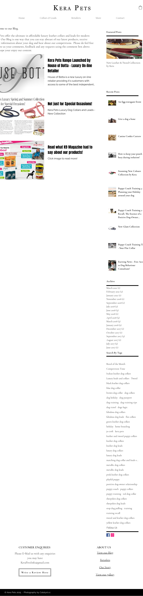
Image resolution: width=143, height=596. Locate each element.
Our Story (105, 567)
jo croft (109, 431)
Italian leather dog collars (118, 373)
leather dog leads (114, 445)
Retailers (105, 560)
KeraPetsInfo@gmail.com (35, 562)
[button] (140, 7)
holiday (109, 426)
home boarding (122, 426)
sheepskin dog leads (115, 503)
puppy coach (112, 489)
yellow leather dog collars (118, 522)
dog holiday (112, 397)
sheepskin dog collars (116, 498)
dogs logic (123, 407)
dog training (112, 402)
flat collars (131, 416)
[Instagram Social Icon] (112, 535)
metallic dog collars (115, 465)
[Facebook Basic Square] (108, 535)
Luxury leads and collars (117, 378)
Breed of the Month (115, 364)
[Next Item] (137, 49)
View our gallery (105, 574)
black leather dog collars (118, 383)
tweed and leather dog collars (120, 517)
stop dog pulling (114, 508)
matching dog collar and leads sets (122, 460)
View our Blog (105, 552)
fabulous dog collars (115, 412)
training (128, 508)
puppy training (113, 493)
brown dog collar (114, 392)
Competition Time (115, 368)
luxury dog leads (114, 455)
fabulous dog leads (115, 416)
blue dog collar (113, 388)
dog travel (111, 407)
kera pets (119, 431)
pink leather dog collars (117, 474)
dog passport (125, 397)
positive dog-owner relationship (121, 484)
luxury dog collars (114, 450)
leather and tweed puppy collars (121, 436)
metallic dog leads (115, 469)
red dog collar (129, 493)
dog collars (129, 392)
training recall (113, 513)
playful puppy (113, 479)
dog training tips (128, 402)
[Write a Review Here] (35, 572)
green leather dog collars (118, 421)
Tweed (134, 378)
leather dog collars (115, 440)
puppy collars (126, 489)
